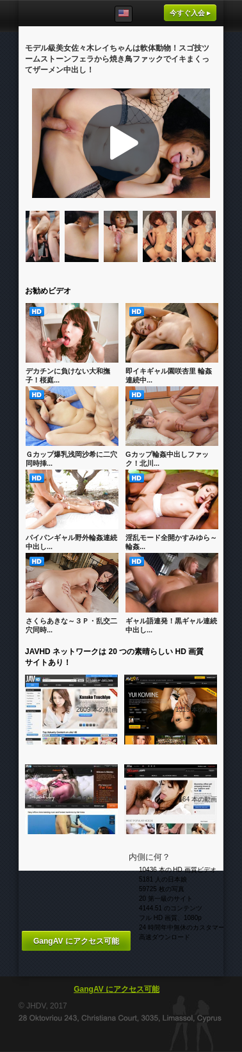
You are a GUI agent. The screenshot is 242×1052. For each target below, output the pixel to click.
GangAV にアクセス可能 (76, 941)
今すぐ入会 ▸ (190, 13)
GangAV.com (57, 13)
